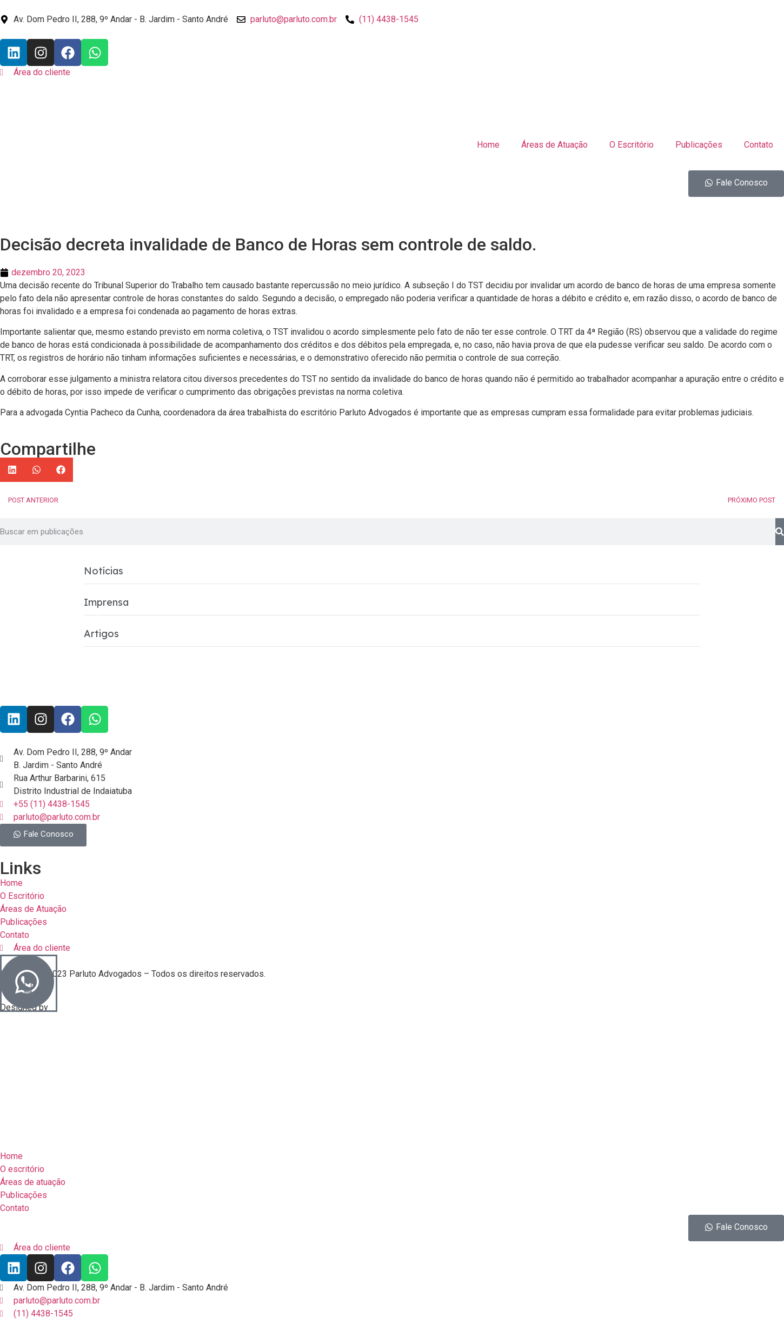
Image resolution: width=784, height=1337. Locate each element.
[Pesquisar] (779, 531)
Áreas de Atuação (554, 145)
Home (488, 145)
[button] (12, 470)
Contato (758, 145)
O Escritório (631, 145)
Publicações (698, 145)
